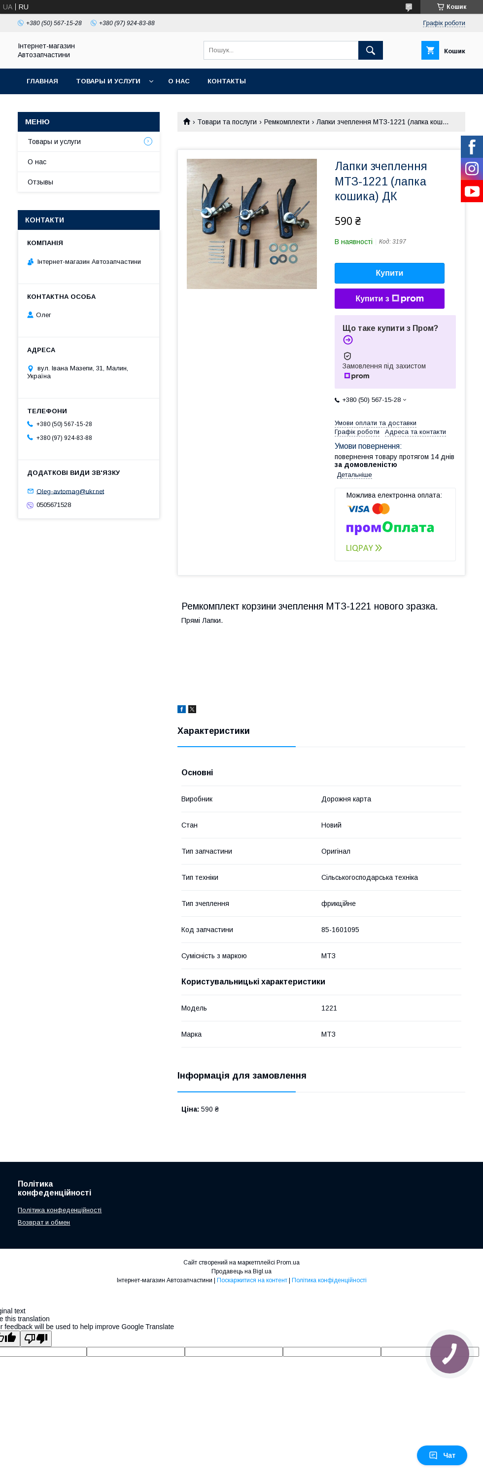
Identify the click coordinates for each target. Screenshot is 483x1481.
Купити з (389, 298)
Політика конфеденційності (60, 1210)
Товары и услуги (108, 81)
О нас (179, 81)
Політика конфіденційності (329, 1280)
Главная (42, 81)
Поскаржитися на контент (252, 1280)
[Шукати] (370, 50)
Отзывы (40, 182)
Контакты (226, 81)
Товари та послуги (227, 122)
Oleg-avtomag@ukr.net (70, 491)
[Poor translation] (36, 1339)
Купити (390, 273)
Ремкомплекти (287, 122)
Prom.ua (288, 1262)
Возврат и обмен (44, 1222)
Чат (442, 1455)
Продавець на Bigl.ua (241, 1271)
